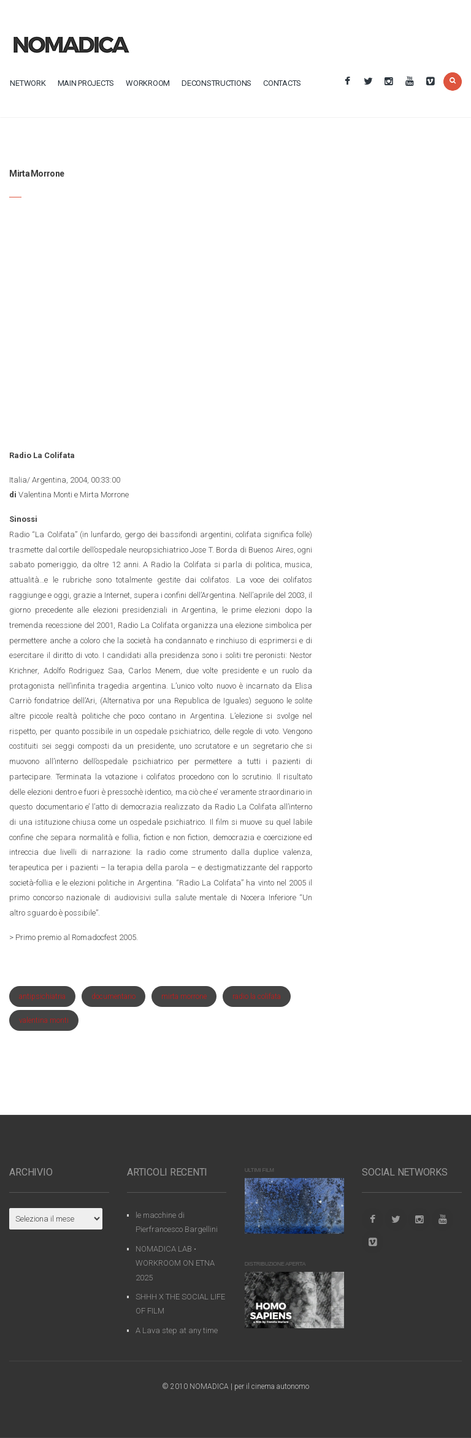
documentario (113, 996)
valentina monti (44, 1020)
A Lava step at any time (177, 1330)
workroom (148, 83)
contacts (282, 83)
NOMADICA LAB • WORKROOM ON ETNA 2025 (175, 1263)
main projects (86, 83)
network (27, 83)
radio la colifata (256, 996)
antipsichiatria (42, 996)
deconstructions (216, 83)
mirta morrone (184, 996)
